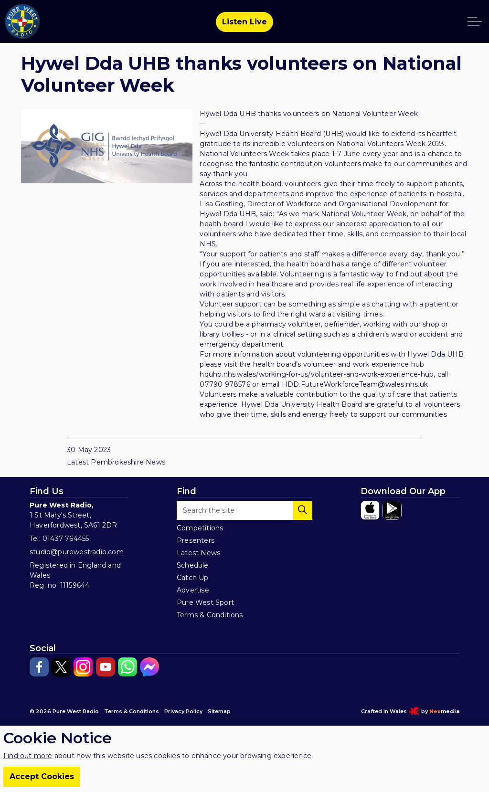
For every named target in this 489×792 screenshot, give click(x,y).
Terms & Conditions (210, 615)
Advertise (193, 590)
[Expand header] (474, 21)
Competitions (200, 528)
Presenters (195, 540)
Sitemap (219, 711)
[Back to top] (244, 750)
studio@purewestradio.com (77, 552)
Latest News (198, 553)
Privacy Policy (183, 711)
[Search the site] (244, 510)
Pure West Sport (205, 602)
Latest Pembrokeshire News (116, 462)
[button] (302, 510)
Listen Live (244, 22)
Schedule (193, 565)
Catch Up (193, 577)
